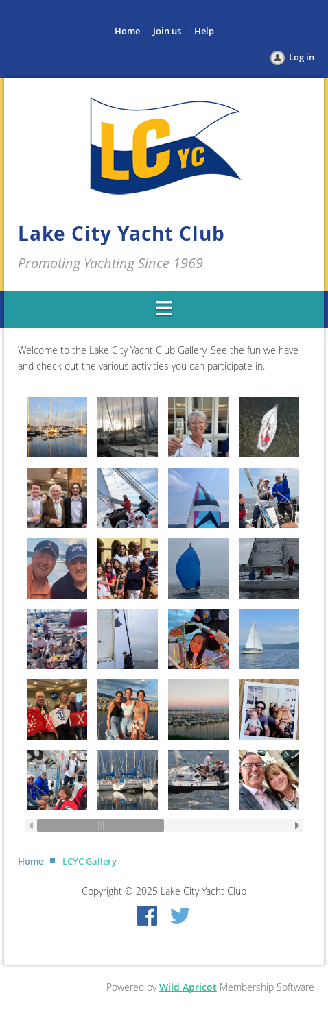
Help (204, 31)
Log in (301, 57)
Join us (167, 31)
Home (127, 31)
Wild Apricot (188, 986)
